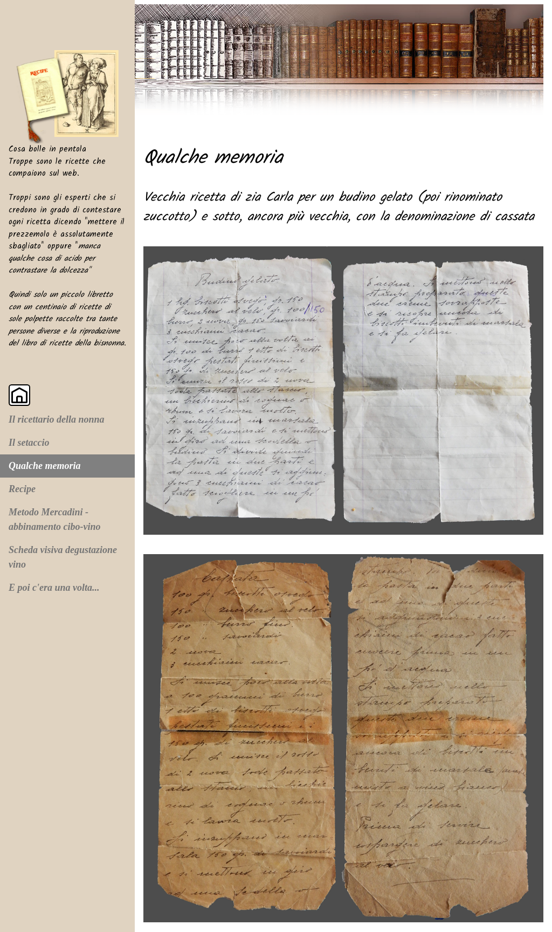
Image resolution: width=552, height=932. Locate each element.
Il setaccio (29, 442)
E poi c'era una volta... (54, 587)
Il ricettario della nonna (57, 419)
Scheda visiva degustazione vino (63, 557)
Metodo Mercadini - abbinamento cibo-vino (55, 519)
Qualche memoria (45, 465)
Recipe (22, 489)
